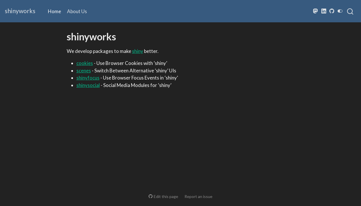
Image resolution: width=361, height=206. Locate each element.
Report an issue (198, 196)
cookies (84, 63)
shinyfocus (88, 78)
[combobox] (350, 11)
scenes (83, 71)
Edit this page (166, 196)
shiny (137, 51)
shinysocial (88, 85)
